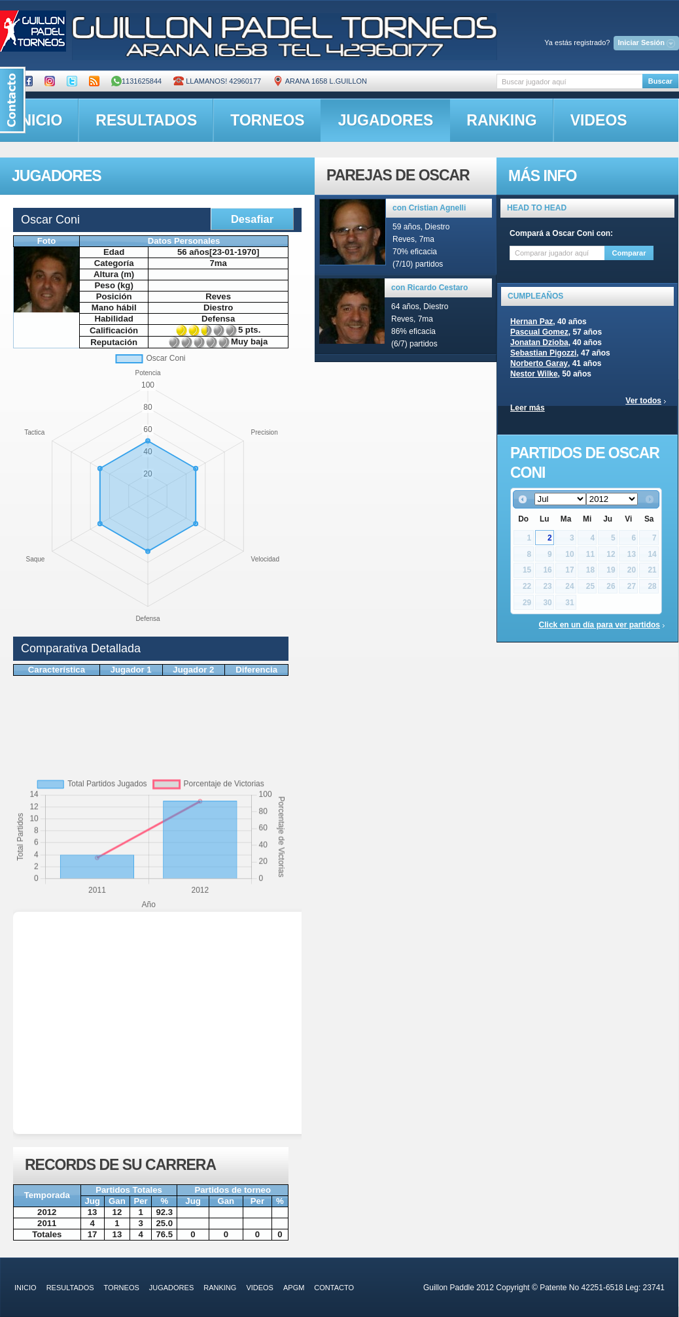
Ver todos (643, 400)
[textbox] (569, 81)
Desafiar (252, 219)
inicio (25, 1288)
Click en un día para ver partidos (599, 624)
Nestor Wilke (534, 373)
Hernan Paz (531, 321)
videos (598, 120)
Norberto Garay (539, 363)
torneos (267, 120)
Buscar (660, 81)
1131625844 (136, 81)
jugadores (386, 120)
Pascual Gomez (539, 332)
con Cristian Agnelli (429, 207)
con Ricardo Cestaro (429, 287)
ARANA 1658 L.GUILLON (320, 81)
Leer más (527, 407)
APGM (293, 1288)
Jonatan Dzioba (539, 342)
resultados (146, 120)
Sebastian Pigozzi (543, 353)
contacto (334, 1288)
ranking (501, 120)
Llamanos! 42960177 (217, 81)
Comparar (629, 253)
